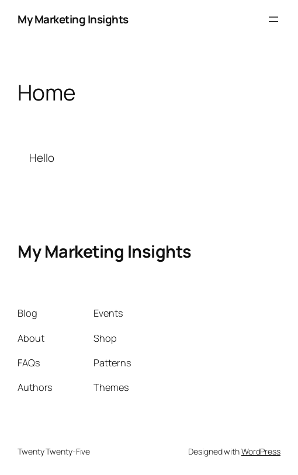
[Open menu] (273, 19)
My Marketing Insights (73, 19)
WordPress (260, 451)
